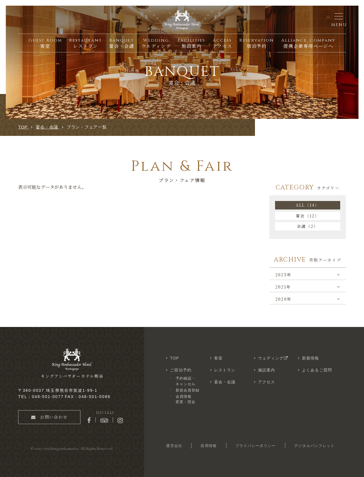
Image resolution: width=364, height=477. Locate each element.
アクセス (266, 382)
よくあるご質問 (317, 370)
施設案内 (266, 370)
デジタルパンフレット (314, 446)
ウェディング (273, 358)
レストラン (225, 370)
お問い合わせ (49, 417)
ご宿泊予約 (180, 370)
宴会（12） (307, 216)
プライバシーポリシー (255, 446)
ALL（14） (308, 205)
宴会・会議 (225, 382)
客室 (218, 358)
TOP (174, 358)
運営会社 (174, 446)
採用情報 (209, 446)
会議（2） (307, 226)
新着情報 (310, 358)
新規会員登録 (187, 390)
